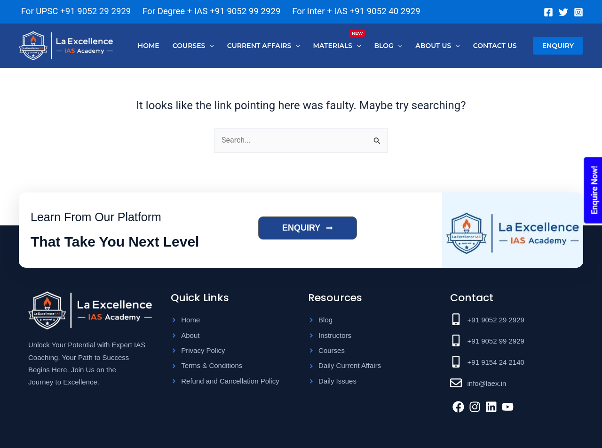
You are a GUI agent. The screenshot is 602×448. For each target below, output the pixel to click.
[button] (558, 46)
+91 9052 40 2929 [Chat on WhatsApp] (385, 11)
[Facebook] (548, 12)
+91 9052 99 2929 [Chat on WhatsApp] (245, 11)
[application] (209, 45)
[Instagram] (578, 12)
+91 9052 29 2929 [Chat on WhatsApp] (95, 11)
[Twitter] (563, 12)
